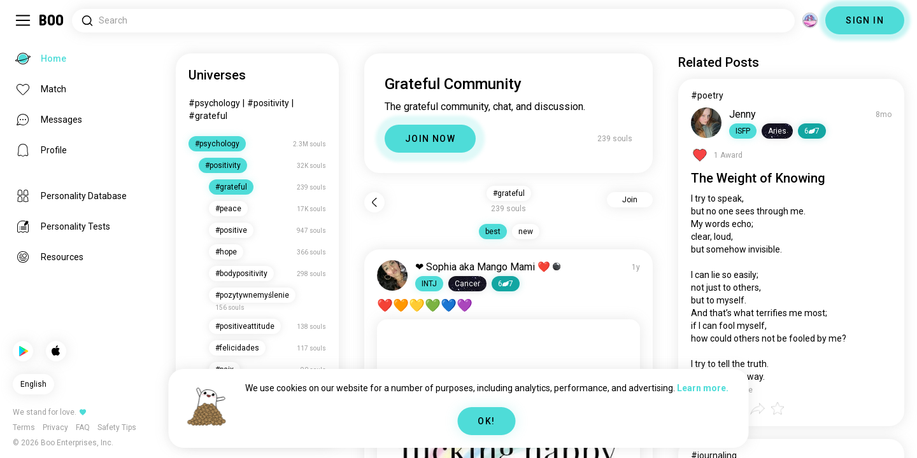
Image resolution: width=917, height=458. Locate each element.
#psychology (214, 103)
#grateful (207, 116)
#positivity (268, 103)
